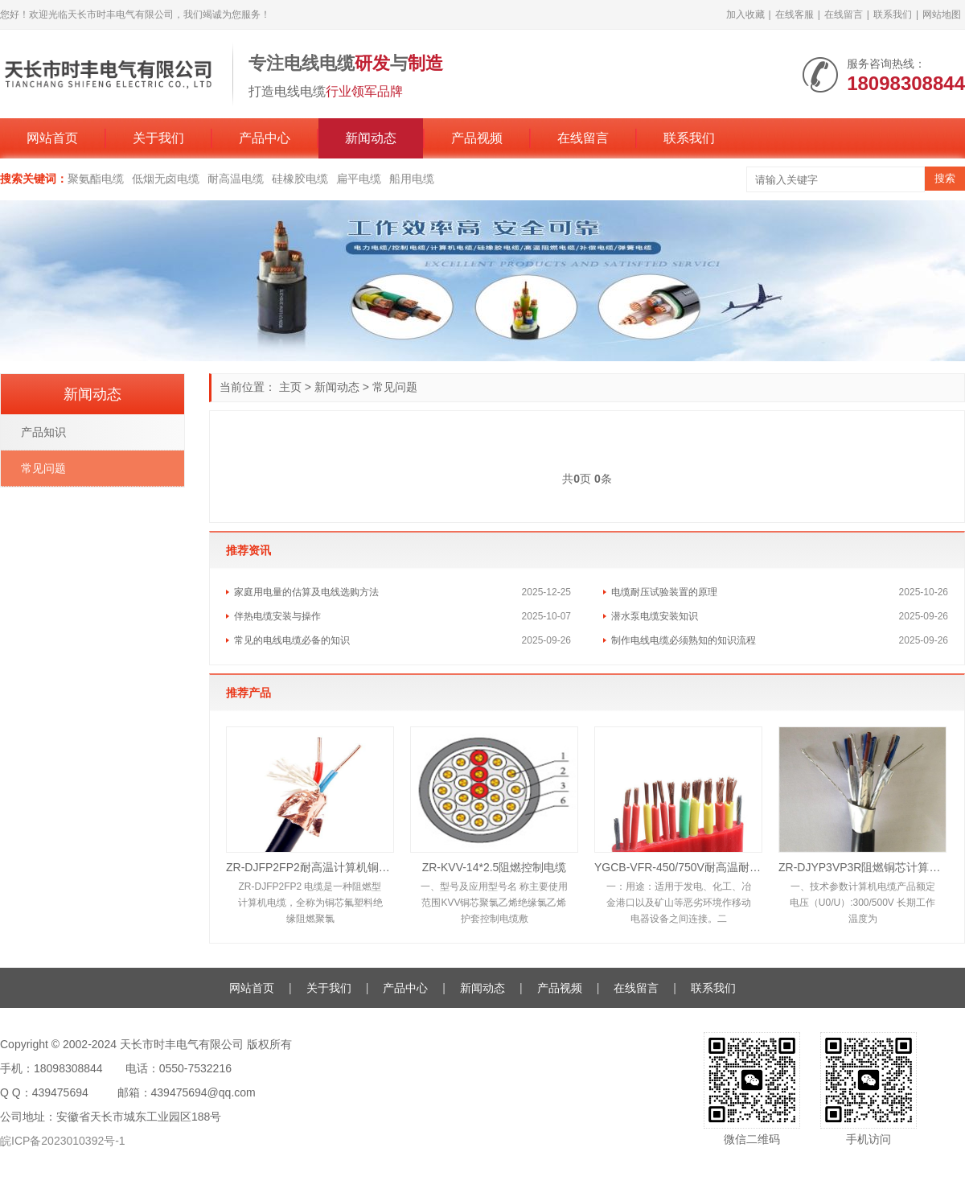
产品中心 (264, 138)
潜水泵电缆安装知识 (654, 616)
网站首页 (52, 138)
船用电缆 (411, 178)
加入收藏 (745, 14)
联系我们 (892, 14)
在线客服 (794, 14)
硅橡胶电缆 (300, 178)
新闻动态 (370, 138)
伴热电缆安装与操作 (277, 616)
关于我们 (158, 138)
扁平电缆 (358, 178)
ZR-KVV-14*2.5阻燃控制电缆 (494, 867)
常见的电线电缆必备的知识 (292, 640)
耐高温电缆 (235, 178)
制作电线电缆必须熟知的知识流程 (683, 640)
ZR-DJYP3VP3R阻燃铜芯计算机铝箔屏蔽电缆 (862, 867)
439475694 (60, 1092)
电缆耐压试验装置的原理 (664, 592)
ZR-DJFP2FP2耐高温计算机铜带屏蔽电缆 (310, 867)
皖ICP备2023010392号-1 (62, 1140)
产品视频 (477, 138)
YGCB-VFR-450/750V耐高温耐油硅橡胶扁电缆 (678, 867)
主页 (290, 387)
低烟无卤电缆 (165, 178)
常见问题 (394, 387)
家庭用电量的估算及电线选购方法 (306, 592)
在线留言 (843, 14)
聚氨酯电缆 (96, 178)
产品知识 (43, 432)
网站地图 (941, 14)
